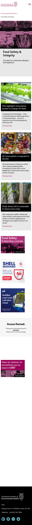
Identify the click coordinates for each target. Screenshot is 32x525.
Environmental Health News (9, 13)
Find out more (7, 126)
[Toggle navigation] (29, 4)
